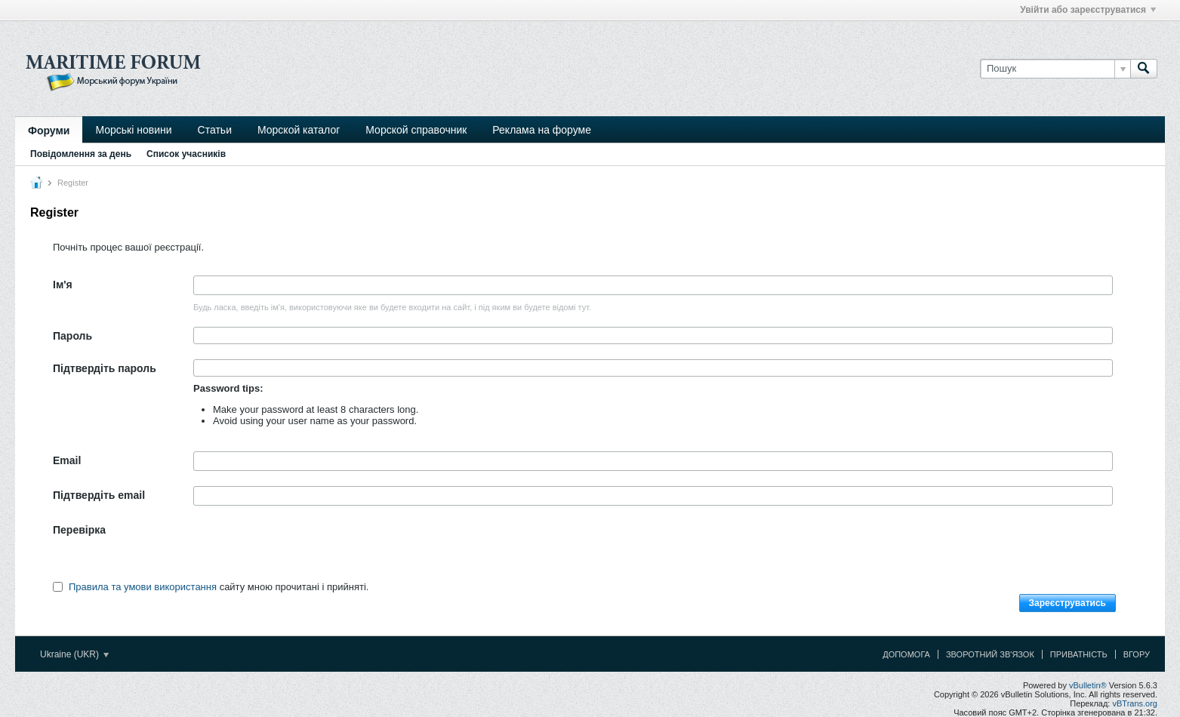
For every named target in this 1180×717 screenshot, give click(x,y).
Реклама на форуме (541, 130)
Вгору (1136, 654)
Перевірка (79, 530)
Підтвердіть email (99, 495)
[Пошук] (1055, 68)
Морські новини (133, 130)
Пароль (72, 336)
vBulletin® (1088, 685)
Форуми (48, 131)
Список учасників (186, 154)
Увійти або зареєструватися (1088, 10)
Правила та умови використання (143, 586)
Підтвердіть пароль (104, 368)
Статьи (215, 130)
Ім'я (62, 284)
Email (67, 460)
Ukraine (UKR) (74, 654)
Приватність (1079, 654)
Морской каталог (298, 130)
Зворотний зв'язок (990, 654)
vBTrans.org (1134, 703)
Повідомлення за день (80, 154)
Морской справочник (416, 130)
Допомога (906, 654)
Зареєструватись (1067, 603)
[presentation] (308, 550)
